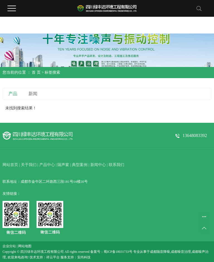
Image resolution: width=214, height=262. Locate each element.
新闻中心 (98, 165)
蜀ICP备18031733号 (118, 252)
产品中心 (47, 165)
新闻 (32, 93)
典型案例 (79, 165)
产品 (12, 93)
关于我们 (29, 165)
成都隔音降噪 (160, 252)
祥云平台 (53, 257)
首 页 (36, 72)
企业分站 (9, 246)
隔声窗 (63, 165)
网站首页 (10, 165)
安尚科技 (84, 257)
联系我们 (116, 165)
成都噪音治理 (181, 252)
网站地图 (24, 246)
